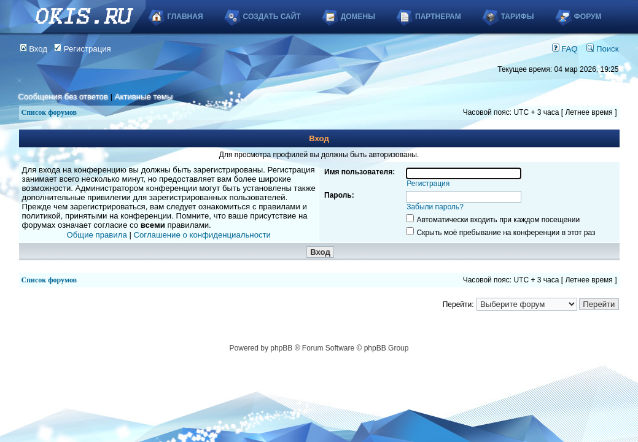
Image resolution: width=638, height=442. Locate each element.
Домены (358, 16)
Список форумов (49, 112)
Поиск (602, 48)
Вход (34, 48)
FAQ (565, 48)
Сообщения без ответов (63, 96)
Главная (185, 16)
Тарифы (517, 16)
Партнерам (438, 16)
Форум (588, 16)
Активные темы (144, 96)
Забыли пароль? (435, 207)
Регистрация (82, 48)
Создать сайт (272, 16)
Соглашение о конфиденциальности (202, 234)
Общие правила (97, 234)
